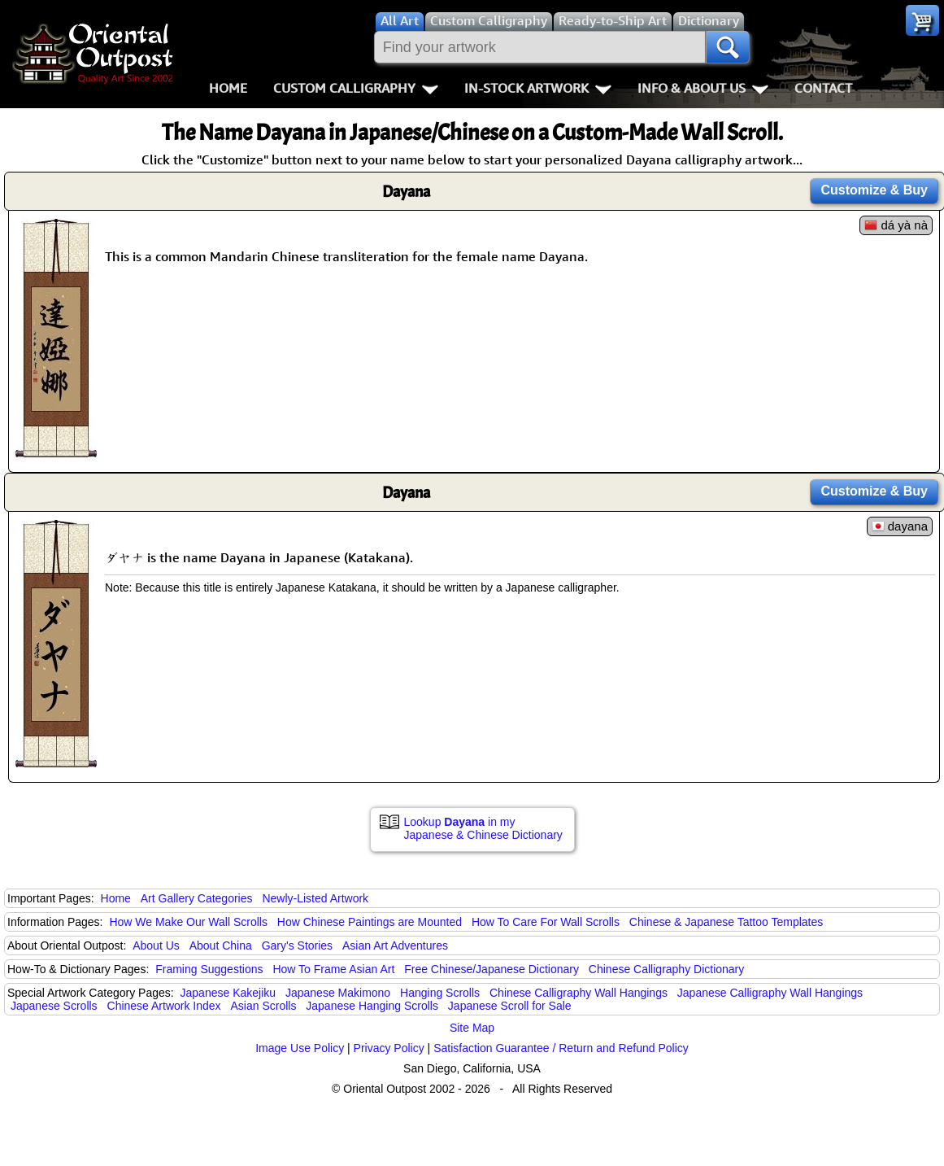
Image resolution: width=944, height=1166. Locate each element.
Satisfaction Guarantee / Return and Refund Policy (561, 1048)
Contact (823, 88)
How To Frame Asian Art (333, 969)
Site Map (472, 1027)
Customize (874, 190)
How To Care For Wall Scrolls (546, 921)
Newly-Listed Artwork (315, 898)
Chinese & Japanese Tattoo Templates (726, 921)
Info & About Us (702, 88)
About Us (156, 945)
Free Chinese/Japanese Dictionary (491, 969)
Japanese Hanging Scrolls (372, 1005)
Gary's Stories (297, 945)
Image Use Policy (299, 1048)
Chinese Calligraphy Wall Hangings (578, 992)
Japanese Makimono (337, 992)
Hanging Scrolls (440, 992)
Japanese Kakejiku (228, 992)
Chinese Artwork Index (164, 1005)
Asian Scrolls (263, 1005)
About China (220, 945)
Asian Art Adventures (395, 945)
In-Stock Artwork (537, 88)
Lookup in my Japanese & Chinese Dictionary (483, 828)
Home (228, 88)
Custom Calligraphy (355, 88)
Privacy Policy (389, 1048)
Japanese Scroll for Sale (510, 1005)
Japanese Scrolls (54, 1005)
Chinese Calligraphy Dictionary (666, 969)
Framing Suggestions (209, 969)
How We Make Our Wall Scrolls (188, 921)
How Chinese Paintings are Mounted (369, 921)
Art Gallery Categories (197, 898)
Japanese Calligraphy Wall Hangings (770, 992)
